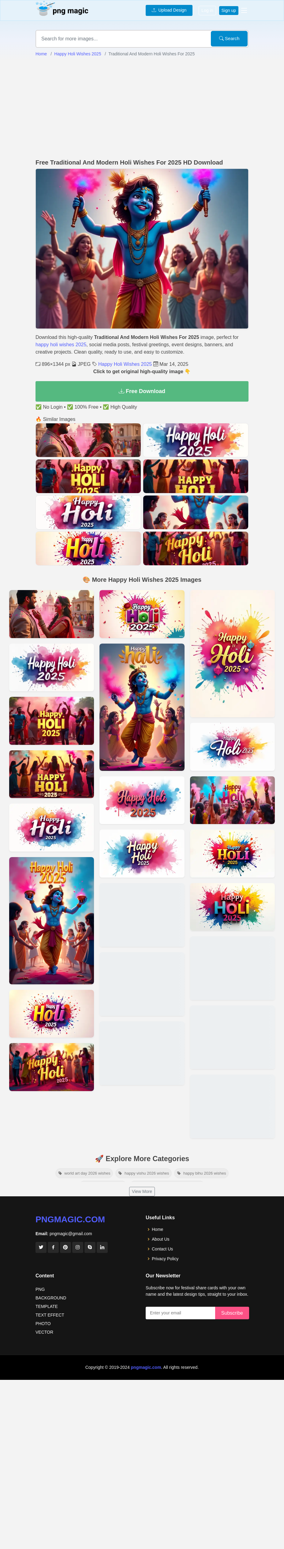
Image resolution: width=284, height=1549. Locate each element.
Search (229, 38)
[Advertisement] (142, 108)
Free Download (142, 391)
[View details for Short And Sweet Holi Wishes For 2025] (141, 800)
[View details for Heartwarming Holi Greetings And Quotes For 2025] (232, 1106)
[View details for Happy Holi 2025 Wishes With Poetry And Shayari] (51, 1067)
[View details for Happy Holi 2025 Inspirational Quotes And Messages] (51, 721)
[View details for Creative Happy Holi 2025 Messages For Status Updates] (141, 854)
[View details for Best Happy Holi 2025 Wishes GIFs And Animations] (51, 828)
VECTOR (44, 1332)
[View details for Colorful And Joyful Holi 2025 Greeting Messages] (141, 984)
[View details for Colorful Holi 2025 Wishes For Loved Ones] (232, 800)
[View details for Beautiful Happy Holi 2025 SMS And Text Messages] (232, 907)
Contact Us (162, 1249)
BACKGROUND (51, 1298)
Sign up (229, 10)
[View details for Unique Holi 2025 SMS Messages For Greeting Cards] (51, 774)
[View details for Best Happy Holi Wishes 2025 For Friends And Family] (232, 1037)
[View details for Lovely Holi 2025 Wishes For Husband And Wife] (51, 1014)
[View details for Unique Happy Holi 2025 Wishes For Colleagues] (232, 747)
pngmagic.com (70, 1219)
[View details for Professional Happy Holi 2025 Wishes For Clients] (51, 920)
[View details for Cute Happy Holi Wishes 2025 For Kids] (141, 614)
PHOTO (43, 1323)
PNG (40, 1289)
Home (41, 53)
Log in (207, 10)
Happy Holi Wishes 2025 (77, 53)
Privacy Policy (165, 1259)
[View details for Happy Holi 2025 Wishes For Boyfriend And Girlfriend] (51, 668)
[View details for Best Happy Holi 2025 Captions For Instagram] (141, 707)
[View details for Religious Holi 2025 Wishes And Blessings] (141, 915)
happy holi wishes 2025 (61, 344)
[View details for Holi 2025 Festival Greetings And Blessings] (232, 854)
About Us (161, 1239)
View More (142, 1191)
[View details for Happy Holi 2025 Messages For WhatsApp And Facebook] (232, 968)
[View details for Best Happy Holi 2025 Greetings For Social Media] (141, 1053)
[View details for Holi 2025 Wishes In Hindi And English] (232, 653)
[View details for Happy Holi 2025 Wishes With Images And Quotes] (51, 614)
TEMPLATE (47, 1306)
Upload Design (169, 10)
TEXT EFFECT (50, 1315)
